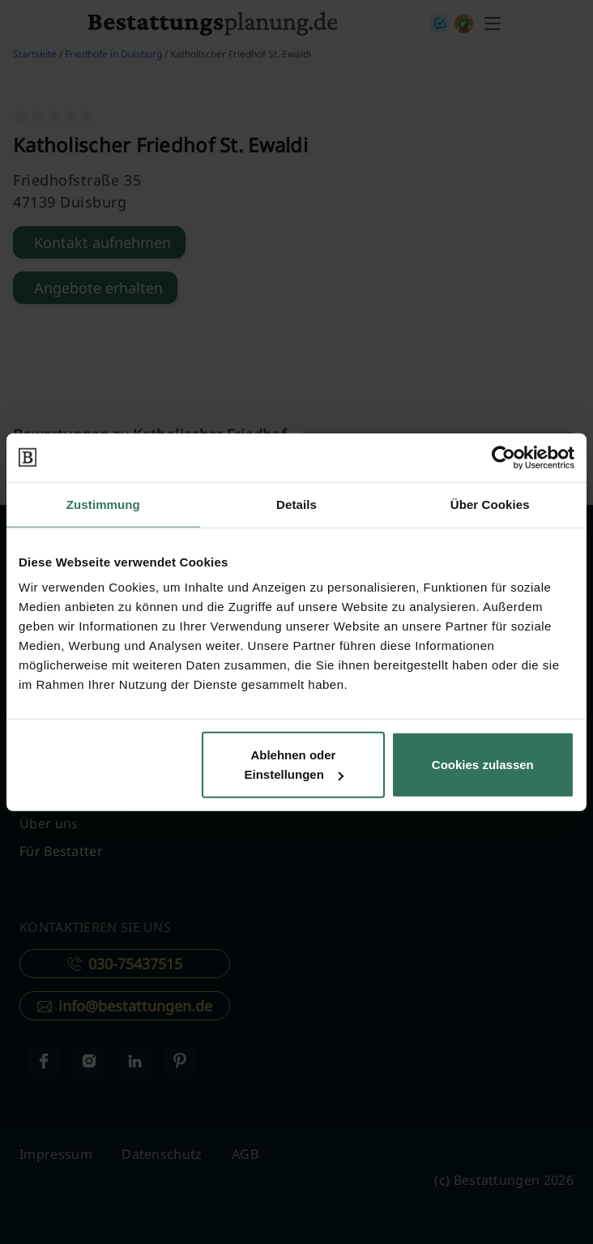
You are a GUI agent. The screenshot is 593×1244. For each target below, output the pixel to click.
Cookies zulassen (483, 765)
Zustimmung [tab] (103, 504)
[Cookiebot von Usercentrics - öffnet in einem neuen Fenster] (503, 457)
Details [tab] (296, 504)
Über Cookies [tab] (490, 504)
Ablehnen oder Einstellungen (294, 764)
